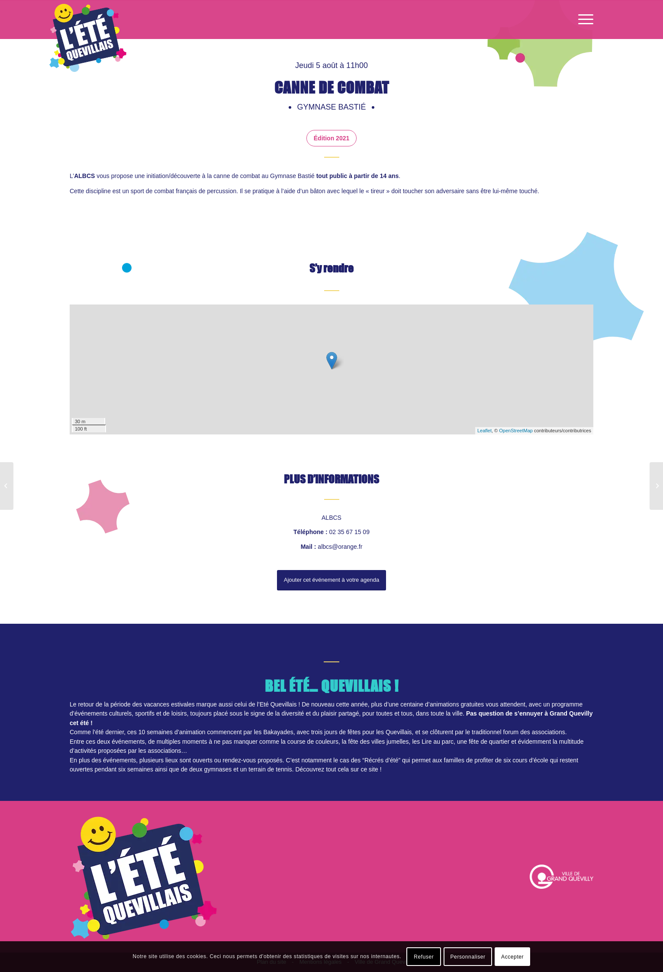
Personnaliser (468, 957)
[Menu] (583, 19)
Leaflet (484, 430)
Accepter (512, 957)
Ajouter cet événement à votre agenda (331, 580)
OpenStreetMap (516, 430)
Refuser (424, 957)
